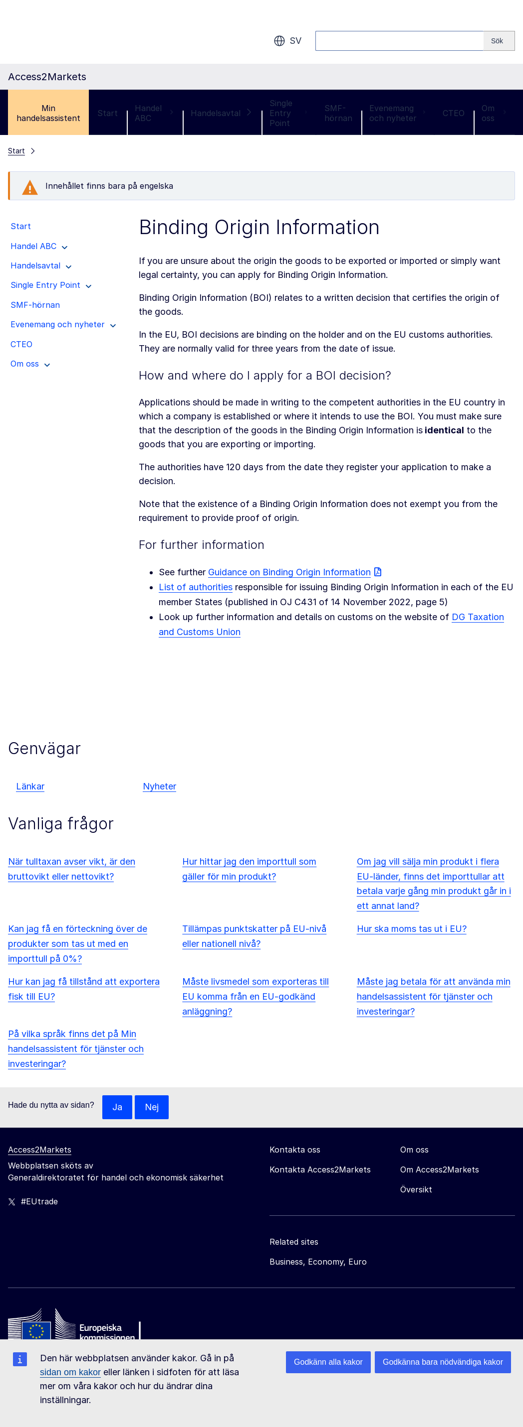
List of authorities (196, 587)
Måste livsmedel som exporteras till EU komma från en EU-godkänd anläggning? (255, 996)
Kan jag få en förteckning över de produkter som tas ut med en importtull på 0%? (77, 943)
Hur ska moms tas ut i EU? (412, 928)
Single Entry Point (288, 113)
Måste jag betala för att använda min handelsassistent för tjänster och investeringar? (434, 996)
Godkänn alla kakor (328, 1362)
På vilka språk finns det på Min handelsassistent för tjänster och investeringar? (76, 1049)
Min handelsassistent (48, 113)
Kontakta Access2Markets (320, 1169)
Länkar (30, 786)
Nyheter (159, 786)
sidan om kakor (70, 1372)
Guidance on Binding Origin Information (289, 572)
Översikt (416, 1189)
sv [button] (287, 41)
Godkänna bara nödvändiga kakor (443, 1362)
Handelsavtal (222, 113)
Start (107, 113)
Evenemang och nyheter (397, 113)
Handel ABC (154, 113)
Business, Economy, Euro (318, 1262)
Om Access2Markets (439, 1169)
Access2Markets (39, 1150)
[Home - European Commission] (80, 1327)
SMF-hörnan (338, 113)
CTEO (454, 113)
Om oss (494, 113)
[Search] (499, 41)
